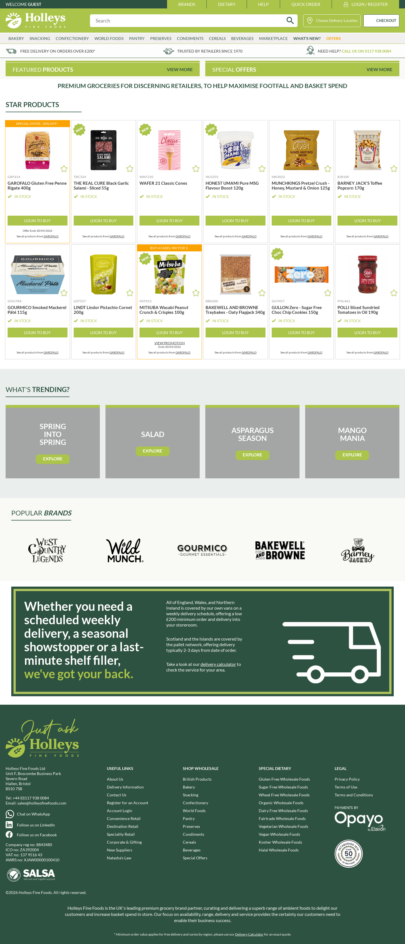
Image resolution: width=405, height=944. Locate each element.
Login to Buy (37, 220)
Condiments (190, 38)
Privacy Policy (347, 779)
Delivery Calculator (249, 934)
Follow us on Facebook (37, 834)
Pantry (137, 38)
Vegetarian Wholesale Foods (283, 826)
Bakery (16, 38)
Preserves (160, 38)
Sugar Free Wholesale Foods (283, 787)
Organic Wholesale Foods (281, 802)
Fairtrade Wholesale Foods (282, 818)
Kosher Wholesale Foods (280, 842)
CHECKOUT (386, 20)
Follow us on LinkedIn (36, 825)
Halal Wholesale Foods (279, 850)
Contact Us (116, 794)
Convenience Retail (124, 818)
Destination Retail (122, 826)
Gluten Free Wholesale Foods (284, 779)
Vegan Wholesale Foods (279, 834)
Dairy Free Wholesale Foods (283, 810)
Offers (333, 38)
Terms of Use (346, 787)
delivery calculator (218, 664)
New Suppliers (119, 850)
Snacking (40, 38)
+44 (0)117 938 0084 (31, 798)
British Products (197, 779)
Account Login (119, 810)
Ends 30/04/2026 (169, 344)
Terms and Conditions (354, 794)
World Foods (108, 38)
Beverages (242, 38)
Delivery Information (125, 787)
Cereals (217, 38)
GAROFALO (51, 236)
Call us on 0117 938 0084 (366, 51)
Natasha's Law (119, 857)
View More (180, 69)
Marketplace (273, 38)
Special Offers (195, 857)
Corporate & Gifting (124, 842)
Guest (34, 4)
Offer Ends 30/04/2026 (37, 230)
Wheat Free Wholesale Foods (284, 794)
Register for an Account (127, 802)
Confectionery (72, 38)
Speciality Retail (121, 834)
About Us (115, 779)
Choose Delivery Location (336, 20)
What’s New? (307, 38)
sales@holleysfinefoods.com (41, 803)
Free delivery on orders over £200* (57, 51)
